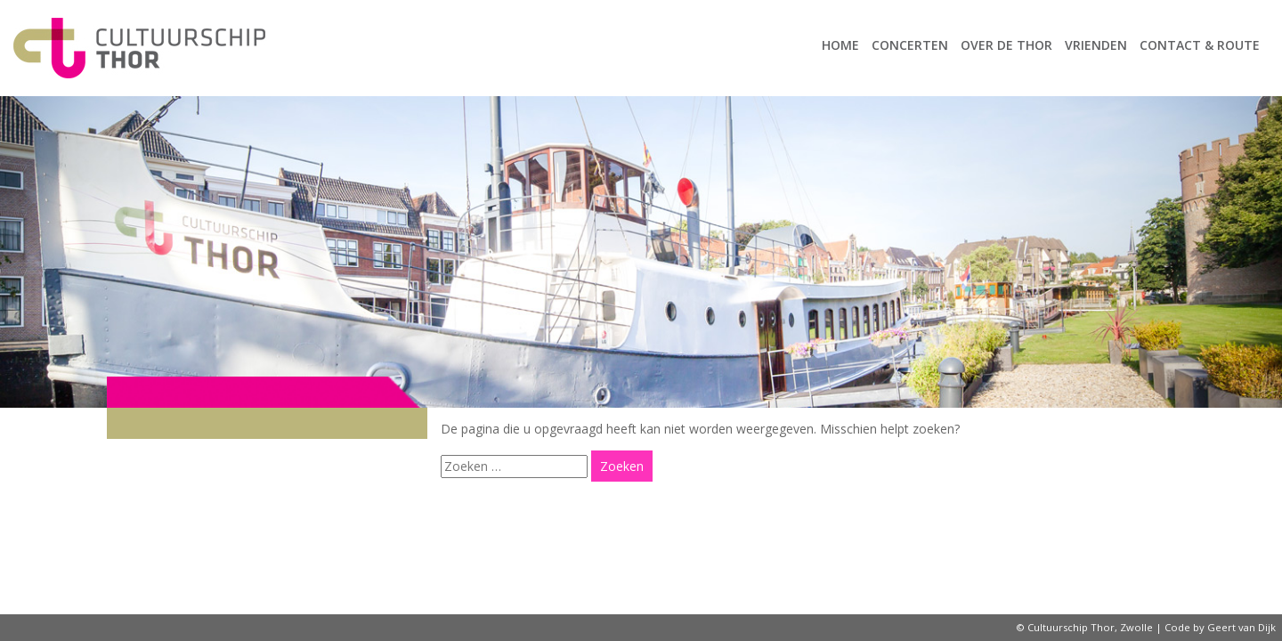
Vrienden (1096, 45)
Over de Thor (1006, 45)
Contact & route (1200, 45)
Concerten (910, 45)
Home (840, 45)
